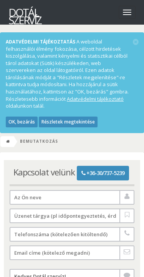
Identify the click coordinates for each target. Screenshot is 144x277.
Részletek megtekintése (68, 121)
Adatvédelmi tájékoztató (95, 98)
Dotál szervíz (24, 13)
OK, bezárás (21, 121)
